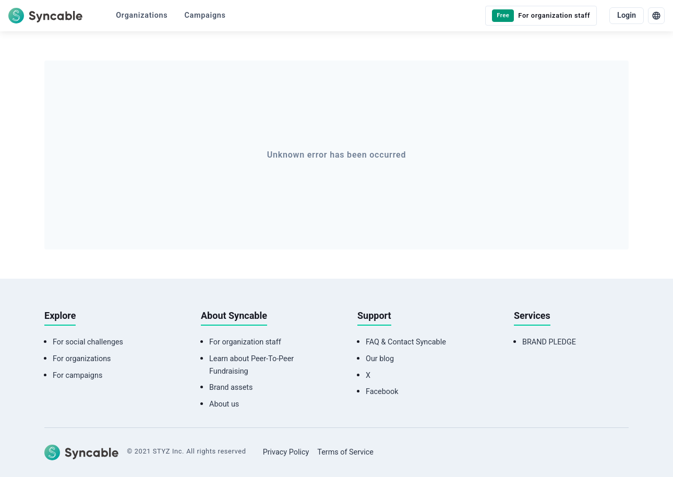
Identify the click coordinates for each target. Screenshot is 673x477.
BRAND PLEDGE (549, 342)
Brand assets (231, 387)
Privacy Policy (286, 452)
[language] (656, 15)
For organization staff (245, 342)
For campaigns (77, 375)
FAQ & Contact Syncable (406, 342)
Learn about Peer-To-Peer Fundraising (251, 365)
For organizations (82, 358)
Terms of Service (345, 452)
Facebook (382, 391)
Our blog (380, 358)
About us (224, 404)
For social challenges (88, 342)
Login (626, 15)
